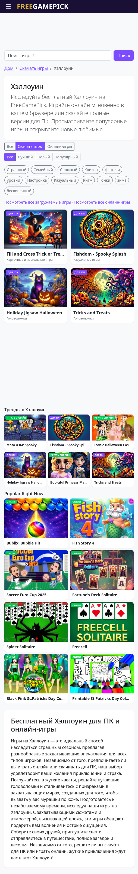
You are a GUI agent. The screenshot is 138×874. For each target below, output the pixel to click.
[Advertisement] (69, 26)
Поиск (123, 55)
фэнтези (112, 169)
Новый (43, 156)
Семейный (43, 169)
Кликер (91, 169)
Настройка (37, 180)
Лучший (25, 156)
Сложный (68, 169)
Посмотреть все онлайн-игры (102, 202)
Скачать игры (33, 68)
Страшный (16, 169)
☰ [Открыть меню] (8, 6)
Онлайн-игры (59, 146)
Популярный (66, 156)
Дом (8, 68)
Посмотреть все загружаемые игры (37, 202)
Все (10, 146)
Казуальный (65, 180)
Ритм (87, 180)
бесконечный (19, 190)
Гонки (104, 180)
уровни (13, 180)
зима (122, 180)
